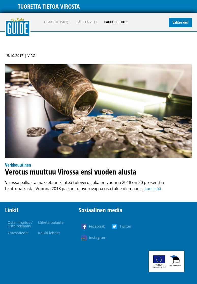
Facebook (97, 226)
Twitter (125, 226)
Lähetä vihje (87, 22)
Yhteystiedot (18, 232)
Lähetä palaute (51, 222)
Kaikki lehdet (116, 22)
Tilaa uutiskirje (57, 22)
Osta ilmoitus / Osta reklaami (20, 224)
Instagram (97, 237)
